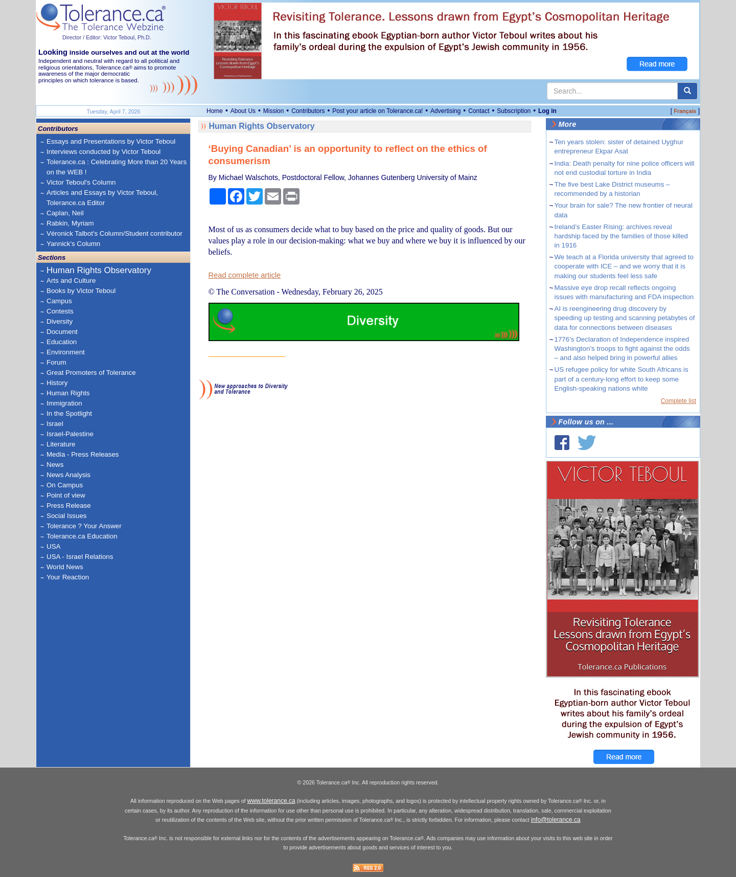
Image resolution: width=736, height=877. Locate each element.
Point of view (66, 495)
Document (62, 331)
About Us (243, 111)
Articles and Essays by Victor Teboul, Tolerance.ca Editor (102, 198)
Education (62, 342)
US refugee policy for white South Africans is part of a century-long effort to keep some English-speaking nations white (621, 379)
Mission (273, 111)
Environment (66, 352)
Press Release (69, 505)
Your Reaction (68, 577)
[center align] (687, 91)
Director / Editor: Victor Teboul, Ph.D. (106, 37)
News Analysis (68, 475)
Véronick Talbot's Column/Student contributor (114, 233)
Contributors (308, 111)
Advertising (445, 111)
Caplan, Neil (65, 213)
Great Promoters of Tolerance (91, 372)
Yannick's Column (73, 244)
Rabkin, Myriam (70, 223)
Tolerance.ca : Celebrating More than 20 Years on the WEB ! (117, 167)
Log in (547, 111)
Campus (59, 301)
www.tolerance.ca (271, 800)
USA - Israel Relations (80, 556)
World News (65, 567)
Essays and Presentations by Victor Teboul (111, 141)
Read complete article (245, 275)
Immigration (64, 403)
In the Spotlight (69, 413)
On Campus (65, 485)
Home (214, 111)
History (57, 383)
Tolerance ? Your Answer (84, 526)
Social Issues (67, 516)
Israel (55, 424)
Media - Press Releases (83, 454)
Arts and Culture (71, 280)
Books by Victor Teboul (81, 291)
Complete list (678, 400)
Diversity (60, 321)
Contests (60, 311)
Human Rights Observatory (99, 270)
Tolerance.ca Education (82, 536)
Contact (478, 111)
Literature (61, 444)
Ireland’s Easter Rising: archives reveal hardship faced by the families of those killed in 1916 (621, 236)
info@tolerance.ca (556, 819)
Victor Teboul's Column (81, 182)
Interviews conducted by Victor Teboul (103, 151)
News (55, 464)
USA (53, 546)
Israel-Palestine (70, 434)
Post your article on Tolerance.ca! (377, 111)
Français (685, 111)
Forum (56, 362)
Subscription (514, 111)
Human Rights (68, 393)
